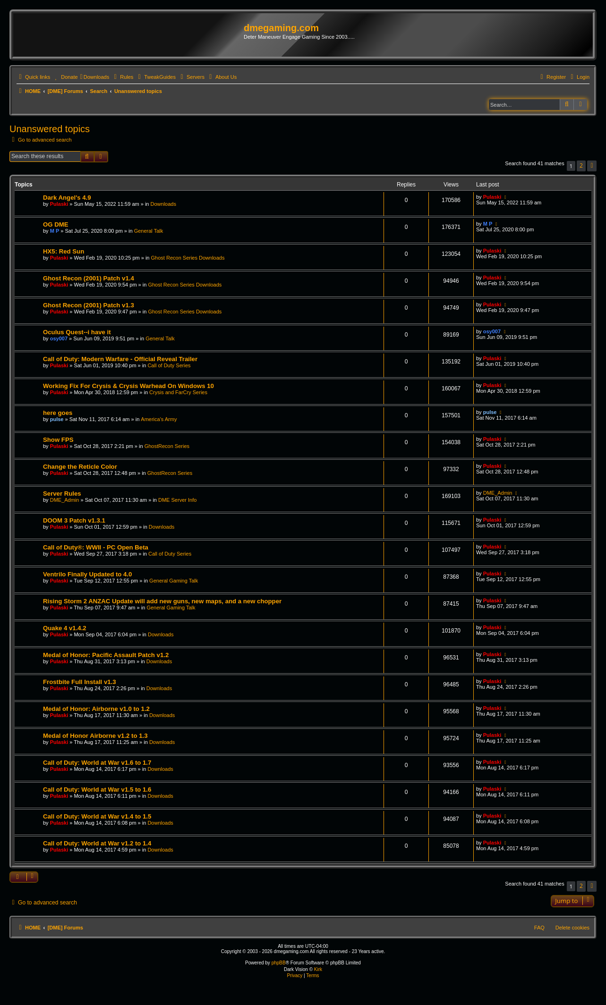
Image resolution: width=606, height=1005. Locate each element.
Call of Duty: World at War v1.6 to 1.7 (97, 762)
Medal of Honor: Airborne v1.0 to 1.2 (96, 708)
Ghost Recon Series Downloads (188, 258)
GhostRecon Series (167, 446)
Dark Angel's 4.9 (67, 197)
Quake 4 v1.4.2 (64, 628)
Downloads (163, 204)
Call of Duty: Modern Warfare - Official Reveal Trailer (120, 359)
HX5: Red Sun (63, 251)
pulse (57, 419)
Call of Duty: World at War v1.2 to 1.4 (97, 843)
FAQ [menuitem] (539, 927)
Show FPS (58, 439)
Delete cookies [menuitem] (572, 927)
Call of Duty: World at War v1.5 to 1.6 (97, 789)
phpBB (279, 962)
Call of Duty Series (168, 365)
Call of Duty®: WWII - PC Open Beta (95, 547)
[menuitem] (64, 77)
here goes (57, 412)
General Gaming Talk (173, 580)
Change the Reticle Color (80, 466)
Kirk (318, 969)
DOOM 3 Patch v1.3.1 (74, 520)
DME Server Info (177, 500)
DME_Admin (64, 500)
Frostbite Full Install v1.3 (79, 681)
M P (55, 231)
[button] (592, 165)
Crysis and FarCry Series (178, 392)
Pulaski (59, 204)
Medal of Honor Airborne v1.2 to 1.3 (95, 735)
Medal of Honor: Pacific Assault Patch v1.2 (106, 655)
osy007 (59, 338)
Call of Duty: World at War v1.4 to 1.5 (97, 816)
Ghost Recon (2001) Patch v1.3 (88, 305)
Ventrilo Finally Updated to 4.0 (87, 574)
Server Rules (62, 493)
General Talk (148, 231)
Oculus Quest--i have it (77, 332)
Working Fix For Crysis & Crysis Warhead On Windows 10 (128, 385)
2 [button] (581, 165)
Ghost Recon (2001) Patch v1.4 (88, 278)
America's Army (159, 419)
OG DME (55, 224)
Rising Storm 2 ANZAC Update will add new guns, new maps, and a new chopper (162, 601)
